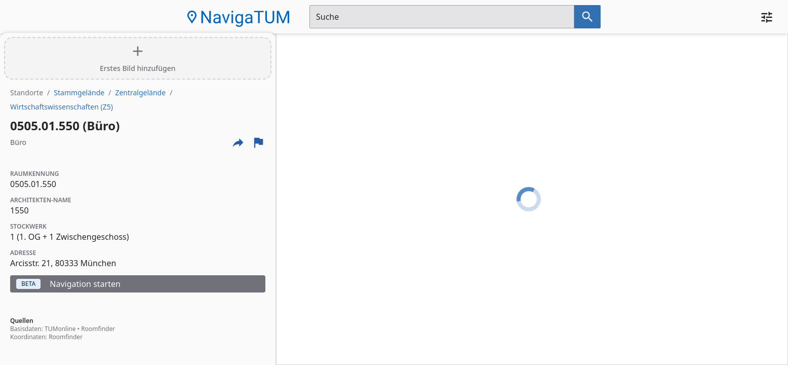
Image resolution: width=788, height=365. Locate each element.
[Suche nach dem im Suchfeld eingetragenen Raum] (587, 16)
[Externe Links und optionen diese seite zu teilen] (238, 142)
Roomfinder (98, 328)
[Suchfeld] (442, 17)
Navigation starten (68, 283)
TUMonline (60, 328)
